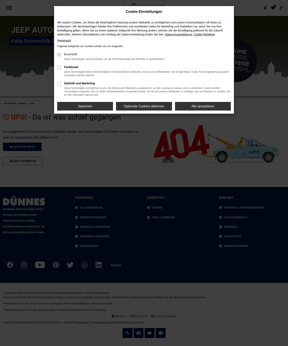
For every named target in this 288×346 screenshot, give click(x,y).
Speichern (85, 106)
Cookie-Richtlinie (204, 34)
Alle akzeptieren (202, 106)
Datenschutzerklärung (178, 34)
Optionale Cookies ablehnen (144, 106)
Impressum (64, 40)
